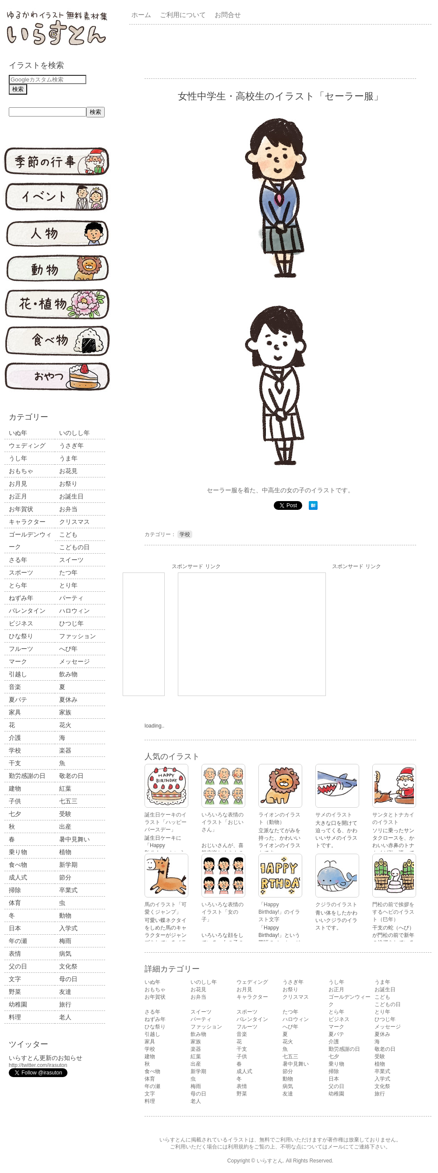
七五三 (68, 801)
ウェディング (27, 445)
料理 (15, 1017)
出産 (65, 826)
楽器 (65, 750)
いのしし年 (74, 432)
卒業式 (68, 890)
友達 (65, 991)
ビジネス (21, 623)
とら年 (18, 585)
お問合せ (228, 14)
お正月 (18, 496)
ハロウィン (74, 610)
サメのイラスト (333, 815)
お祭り (68, 483)
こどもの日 (74, 547)
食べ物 (18, 864)
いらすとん (270, 1161)
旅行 (65, 1004)
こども (68, 534)
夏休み (68, 699)
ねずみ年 (21, 597)
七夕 (15, 813)
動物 (65, 915)
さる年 (18, 559)
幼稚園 (18, 1004)
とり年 (68, 585)
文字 (15, 978)
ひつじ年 (71, 623)
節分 (65, 877)
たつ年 (68, 572)
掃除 (15, 890)
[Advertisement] (251, 634)
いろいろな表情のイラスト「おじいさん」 (222, 822)
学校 (15, 750)
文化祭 (68, 966)
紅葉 (65, 788)
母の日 (68, 978)
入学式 (68, 928)
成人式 (18, 877)
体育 (15, 902)
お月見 (18, 483)
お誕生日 (71, 496)
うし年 (18, 458)
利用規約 (238, 1147)
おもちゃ (21, 470)
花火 (65, 724)
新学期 (68, 864)
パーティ (71, 597)
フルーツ (21, 648)
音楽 (15, 686)
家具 (15, 712)
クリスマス (74, 521)
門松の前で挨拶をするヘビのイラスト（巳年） (393, 911)
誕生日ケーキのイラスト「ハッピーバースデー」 (166, 822)
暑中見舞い (74, 839)
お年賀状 (21, 508)
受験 (65, 813)
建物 (15, 788)
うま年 (68, 458)
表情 (15, 953)
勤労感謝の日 (27, 775)
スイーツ (71, 559)
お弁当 (68, 508)
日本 (15, 928)
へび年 (68, 648)
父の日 (18, 966)
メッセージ (74, 661)
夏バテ (18, 699)
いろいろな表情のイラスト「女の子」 (222, 911)
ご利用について (183, 14)
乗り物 (18, 851)
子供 (15, 801)
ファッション (77, 635)
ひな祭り (21, 635)
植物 (65, 851)
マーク (18, 661)
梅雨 (65, 940)
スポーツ (21, 572)
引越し (18, 674)
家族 (65, 712)
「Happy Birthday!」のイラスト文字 (279, 911)
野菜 (15, 991)
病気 (65, 953)
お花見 (68, 470)
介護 (15, 737)
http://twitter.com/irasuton (38, 1065)
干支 (15, 763)
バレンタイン (27, 610)
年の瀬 (18, 940)
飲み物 (68, 674)
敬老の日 (71, 775)
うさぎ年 (71, 445)
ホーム (141, 14)
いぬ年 (18, 432)
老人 (65, 1017)
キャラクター (27, 521)
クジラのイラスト (336, 904)
